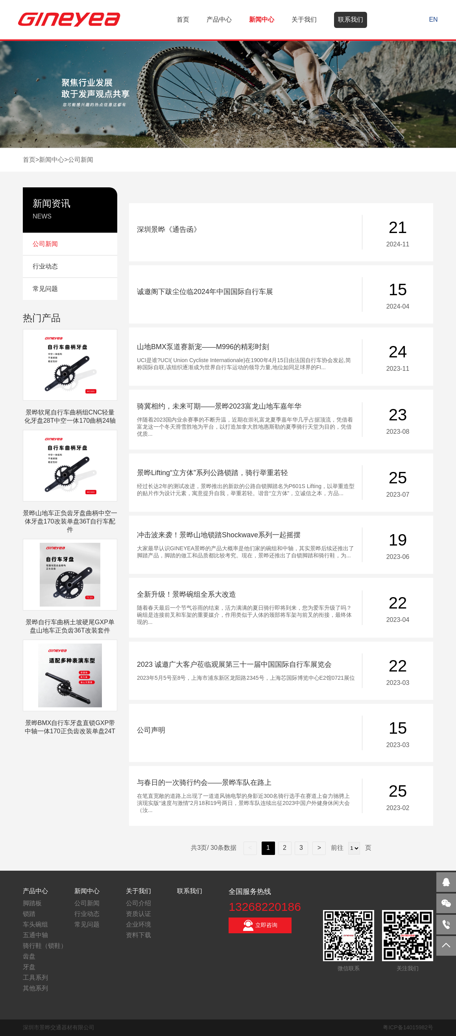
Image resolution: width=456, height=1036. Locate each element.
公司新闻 (80, 159)
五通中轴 (35, 935)
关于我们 (304, 19)
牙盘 (29, 967)
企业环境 (138, 924)
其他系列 (35, 988)
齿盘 (29, 956)
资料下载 (138, 935)
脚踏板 (32, 903)
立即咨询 (260, 925)
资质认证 (138, 913)
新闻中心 (261, 19)
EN (433, 19)
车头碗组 (35, 924)
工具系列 (35, 977)
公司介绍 (138, 903)
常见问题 (87, 924)
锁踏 (29, 913)
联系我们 (350, 19)
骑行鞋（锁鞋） (45, 945)
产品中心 (219, 19)
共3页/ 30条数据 (217, 847)
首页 (183, 19)
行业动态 (87, 913)
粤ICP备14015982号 (408, 1027)
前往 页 (350, 847)
